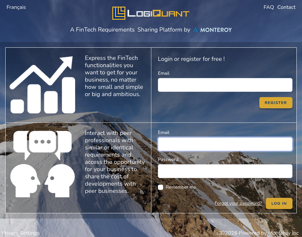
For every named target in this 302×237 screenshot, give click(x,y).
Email (163, 73)
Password (168, 159)
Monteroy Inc (283, 233)
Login (165, 59)
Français (16, 7)
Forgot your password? (238, 203)
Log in (279, 203)
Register (276, 102)
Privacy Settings (20, 233)
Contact (286, 7)
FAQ (269, 7)
